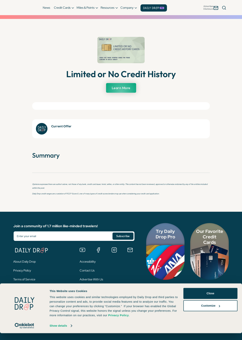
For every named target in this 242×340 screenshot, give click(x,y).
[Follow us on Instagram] (114, 250)
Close (210, 300)
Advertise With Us (91, 279)
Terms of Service (24, 279)
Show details (58, 332)
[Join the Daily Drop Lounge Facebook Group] (98, 250)
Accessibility (88, 262)
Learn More (121, 88)
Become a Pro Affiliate (94, 288)
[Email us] (130, 250)
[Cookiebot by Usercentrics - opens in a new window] (24, 332)
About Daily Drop (24, 262)
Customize (210, 312)
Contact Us (87, 270)
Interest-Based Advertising (31, 288)
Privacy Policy (22, 270)
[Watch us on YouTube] (82, 250)
